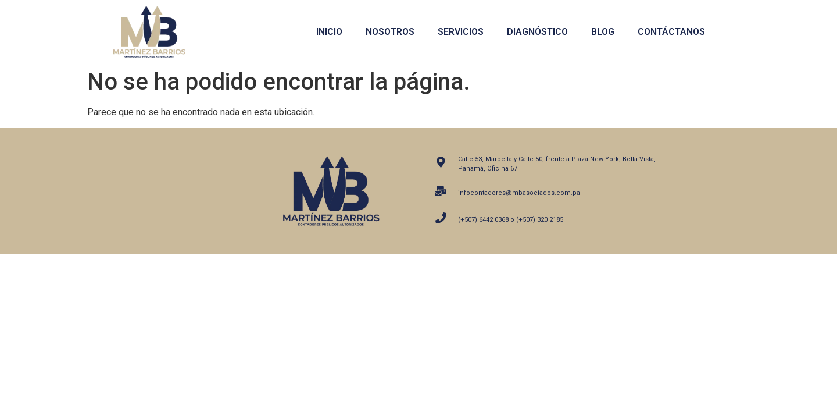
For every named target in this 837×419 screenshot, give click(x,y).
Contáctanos (671, 31)
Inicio (329, 31)
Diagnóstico (537, 31)
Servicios (461, 31)
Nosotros (390, 31)
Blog (602, 31)
